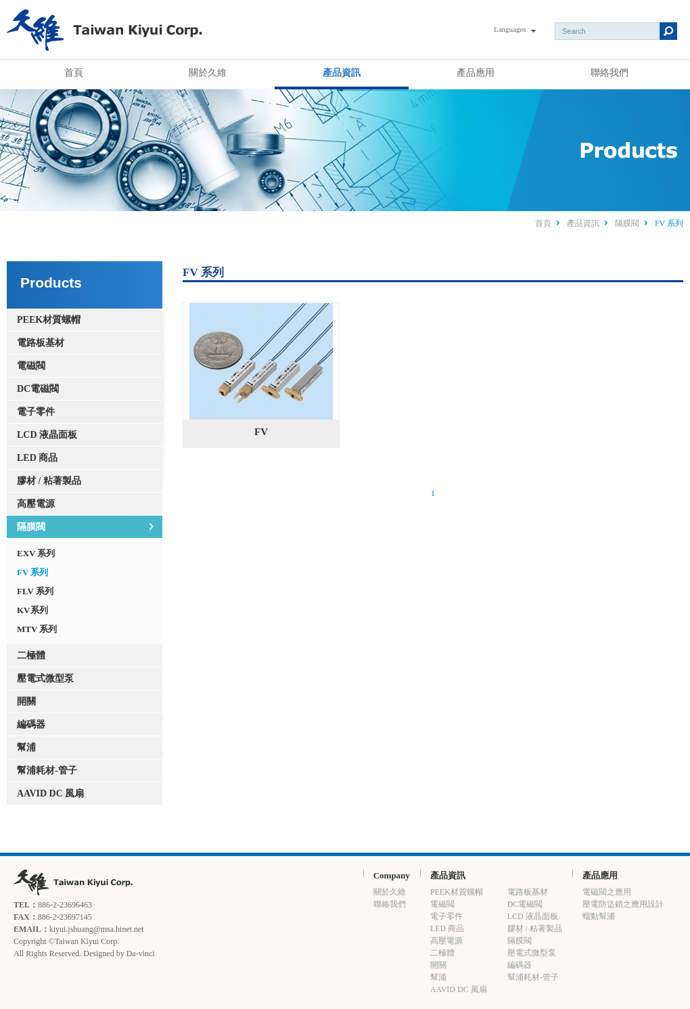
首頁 (73, 72)
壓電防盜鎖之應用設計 (623, 904)
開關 (26, 701)
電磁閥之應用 (606, 892)
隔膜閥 (627, 223)
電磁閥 (31, 366)
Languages (510, 29)
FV (261, 370)
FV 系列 (32, 572)
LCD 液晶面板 (47, 435)
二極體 (31, 655)
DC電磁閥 (38, 389)
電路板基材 (40, 343)
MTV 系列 (37, 629)
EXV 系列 (36, 553)
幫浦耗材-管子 (47, 770)
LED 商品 (37, 458)
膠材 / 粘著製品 (49, 481)
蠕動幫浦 (598, 916)
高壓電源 (36, 504)
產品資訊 (342, 72)
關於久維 (208, 72)
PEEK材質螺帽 (48, 320)
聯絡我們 (609, 72)
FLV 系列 (35, 591)
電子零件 (36, 412)
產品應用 (476, 72)
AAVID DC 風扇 (50, 793)
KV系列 (32, 610)
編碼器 (31, 724)
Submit (668, 31)
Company (391, 875)
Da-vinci (141, 953)
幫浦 (26, 747)
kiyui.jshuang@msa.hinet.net (96, 929)
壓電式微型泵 (45, 678)
